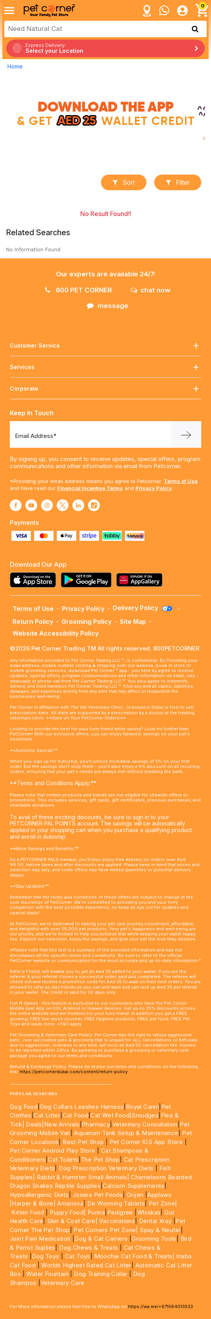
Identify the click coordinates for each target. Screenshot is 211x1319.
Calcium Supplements (133, 1185)
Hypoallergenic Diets (39, 1194)
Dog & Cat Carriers (101, 1238)
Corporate (105, 389)
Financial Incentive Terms (90, 488)
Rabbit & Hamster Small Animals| (84, 1177)
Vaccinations (116, 1221)
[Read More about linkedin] (78, 505)
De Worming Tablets (116, 1203)
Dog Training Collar (100, 1274)
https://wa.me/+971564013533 (160, 1306)
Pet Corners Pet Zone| (106, 1230)
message (107, 306)
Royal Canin (142, 1106)
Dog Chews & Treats (88, 1247)
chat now (150, 290)
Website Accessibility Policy (56, 633)
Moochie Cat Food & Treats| (134, 1256)
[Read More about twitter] (63, 505)
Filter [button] (177, 182)
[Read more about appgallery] (141, 579)
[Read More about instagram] (47, 505)
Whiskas (149, 1212)
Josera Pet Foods (97, 1194)
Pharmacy (96, 1124)
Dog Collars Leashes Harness (82, 1106)
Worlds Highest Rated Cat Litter (86, 1265)
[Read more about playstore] (88, 579)
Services (105, 367)
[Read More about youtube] (31, 505)
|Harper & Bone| (33, 1203)
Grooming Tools (154, 1238)
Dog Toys (45, 1256)
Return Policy (33, 621)
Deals (34, 1124)
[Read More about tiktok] (94, 505)
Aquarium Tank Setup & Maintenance (126, 1133)
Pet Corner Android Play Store (53, 1150)
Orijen (136, 1194)
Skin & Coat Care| (72, 1221)
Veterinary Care (63, 1283)
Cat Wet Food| (111, 1115)
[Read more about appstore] (35, 579)
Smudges (145, 1115)
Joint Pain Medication (40, 1238)
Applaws (159, 1194)
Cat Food (75, 1115)
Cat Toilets (63, 1159)
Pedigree (120, 1212)
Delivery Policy (143, 608)
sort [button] (124, 182)
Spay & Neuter (160, 1230)
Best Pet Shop (84, 1142)
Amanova (70, 1203)
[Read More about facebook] (16, 505)
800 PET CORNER (78, 290)
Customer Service (105, 346)
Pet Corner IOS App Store (146, 1142)
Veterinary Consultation (145, 1124)
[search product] (195, 29)
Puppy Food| (67, 1212)
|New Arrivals (60, 1124)
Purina (96, 1212)
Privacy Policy (153, 488)
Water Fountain (48, 1274)
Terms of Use (181, 481)
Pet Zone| (163, 1203)
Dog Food (24, 1106)
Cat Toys (77, 1256)
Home (15, 66)
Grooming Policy (86, 621)
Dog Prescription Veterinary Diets (107, 1168)
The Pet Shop (100, 1159)
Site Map (133, 621)
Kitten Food (27, 1212)
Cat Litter (47, 1115)
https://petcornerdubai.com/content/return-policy (74, 1071)
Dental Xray (156, 1221)
